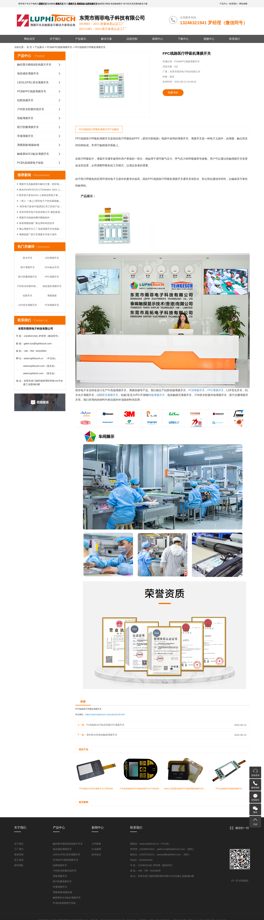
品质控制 (132, 38)
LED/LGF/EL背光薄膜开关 (33, 82)
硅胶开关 (27, 295)
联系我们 (233, 4)
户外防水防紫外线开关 (30, 109)
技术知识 (96, 854)
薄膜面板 (52, 295)
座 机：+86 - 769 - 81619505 (145, 870)
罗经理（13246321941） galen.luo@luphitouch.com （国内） (162, 849)
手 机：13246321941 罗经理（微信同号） (152, 865)
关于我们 (55, 38)
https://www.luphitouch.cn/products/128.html (105, 714)
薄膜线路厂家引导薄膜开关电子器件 (38, 234)
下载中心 (183, 38)
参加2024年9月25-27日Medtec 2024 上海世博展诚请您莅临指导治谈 (41, 189)
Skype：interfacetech (141, 860)
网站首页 (29, 38)
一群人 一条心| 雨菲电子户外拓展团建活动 (41, 201)
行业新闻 (96, 849)
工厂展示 (19, 849)
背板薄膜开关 (25, 118)
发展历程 (19, 854)
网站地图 (243, 4)
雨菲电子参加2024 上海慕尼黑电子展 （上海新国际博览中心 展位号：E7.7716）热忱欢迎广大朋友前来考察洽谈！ (41, 195)
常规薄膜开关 (25, 136)
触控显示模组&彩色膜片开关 (34, 64)
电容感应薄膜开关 (28, 73)
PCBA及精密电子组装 (30, 162)
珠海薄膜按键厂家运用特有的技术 (36, 223)
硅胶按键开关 (25, 100)
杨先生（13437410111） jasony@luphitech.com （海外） (160, 854)
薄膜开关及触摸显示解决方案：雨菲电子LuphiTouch (41, 184)
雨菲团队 (19, 865)
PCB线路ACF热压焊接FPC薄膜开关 (105, 724)
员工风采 (19, 860)
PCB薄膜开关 (52, 305)
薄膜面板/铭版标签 (28, 144)
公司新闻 (96, 843)
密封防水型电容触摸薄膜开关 (102, 734)
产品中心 (224, 4)
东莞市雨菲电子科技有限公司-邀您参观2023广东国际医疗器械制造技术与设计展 (41, 212)
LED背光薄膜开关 (27, 305)
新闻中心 (157, 38)
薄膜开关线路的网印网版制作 (34, 217)
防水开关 (27, 257)
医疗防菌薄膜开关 (28, 127)
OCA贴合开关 (52, 267)
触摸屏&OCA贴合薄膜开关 (33, 153)
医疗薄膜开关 (28, 267)
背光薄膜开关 (110, 395)
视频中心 (209, 38)
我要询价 (173, 92)
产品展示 (80, 38)
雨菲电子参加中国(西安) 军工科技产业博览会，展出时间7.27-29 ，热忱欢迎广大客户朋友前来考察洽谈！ (41, 206)
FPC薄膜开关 (52, 276)
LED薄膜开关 (52, 257)
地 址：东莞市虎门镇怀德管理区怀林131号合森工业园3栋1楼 (162, 876)
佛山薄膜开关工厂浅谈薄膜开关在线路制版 (41, 229)
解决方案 (106, 38)
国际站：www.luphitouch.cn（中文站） (150, 843)
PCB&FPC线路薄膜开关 (31, 91)
